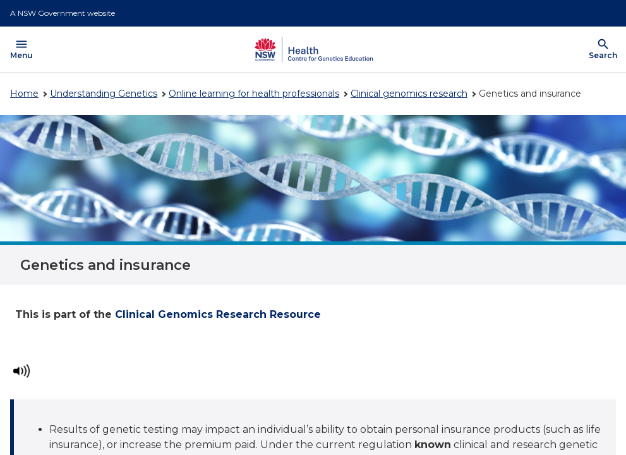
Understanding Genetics (103, 93)
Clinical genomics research (409, 93)
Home (24, 93)
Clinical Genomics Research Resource (218, 314)
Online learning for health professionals (254, 93)
